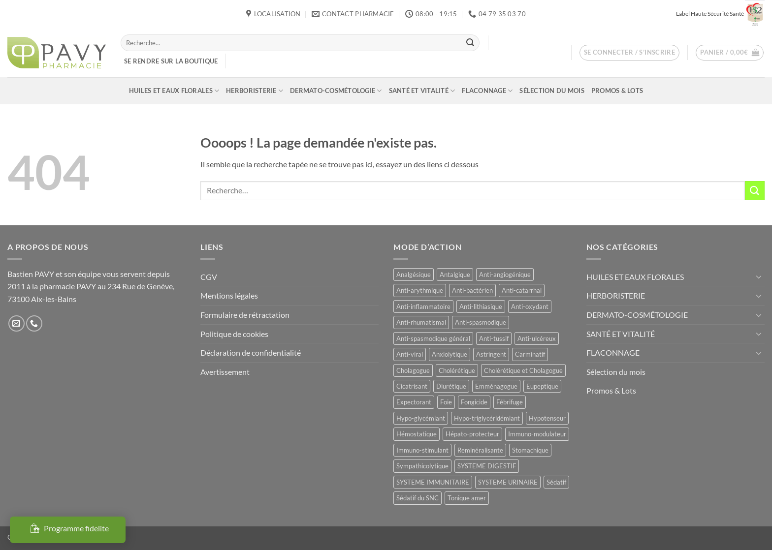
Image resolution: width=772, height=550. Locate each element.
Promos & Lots (617, 90)
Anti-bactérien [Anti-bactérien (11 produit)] (472, 290)
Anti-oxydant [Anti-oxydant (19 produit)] (529, 306)
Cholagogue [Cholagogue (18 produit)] (413, 370)
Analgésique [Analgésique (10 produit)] (413, 274)
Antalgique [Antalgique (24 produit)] (455, 274)
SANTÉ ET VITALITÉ (422, 90)
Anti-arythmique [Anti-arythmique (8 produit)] (419, 290)
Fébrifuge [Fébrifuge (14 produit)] (509, 402)
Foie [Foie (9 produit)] (446, 402)
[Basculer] (759, 276)
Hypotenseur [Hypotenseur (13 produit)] (547, 418)
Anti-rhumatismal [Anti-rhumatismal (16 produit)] (421, 322)
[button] (629, 53)
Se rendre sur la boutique (171, 61)
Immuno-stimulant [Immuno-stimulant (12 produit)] (422, 450)
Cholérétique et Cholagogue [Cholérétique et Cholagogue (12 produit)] (523, 370)
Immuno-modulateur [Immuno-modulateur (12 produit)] (537, 434)
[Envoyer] (470, 42)
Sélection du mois (551, 90)
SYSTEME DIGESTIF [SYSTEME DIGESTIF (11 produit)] (486, 466)
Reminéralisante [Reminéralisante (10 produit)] (480, 450)
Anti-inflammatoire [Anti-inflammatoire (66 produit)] (423, 306)
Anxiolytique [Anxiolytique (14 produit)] (449, 354)
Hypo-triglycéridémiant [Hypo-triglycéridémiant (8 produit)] (487, 418)
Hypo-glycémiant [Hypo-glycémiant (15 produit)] (420, 418)
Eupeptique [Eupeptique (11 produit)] (542, 386)
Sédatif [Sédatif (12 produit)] (556, 482)
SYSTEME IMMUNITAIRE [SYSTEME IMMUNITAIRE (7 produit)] (432, 482)
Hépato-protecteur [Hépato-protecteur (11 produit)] (472, 434)
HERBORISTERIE (254, 90)
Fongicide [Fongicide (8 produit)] (474, 402)
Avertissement (225, 371)
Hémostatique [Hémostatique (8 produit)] (416, 434)
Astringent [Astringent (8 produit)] (491, 354)
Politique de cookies (234, 333)
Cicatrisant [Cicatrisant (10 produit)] (411, 386)
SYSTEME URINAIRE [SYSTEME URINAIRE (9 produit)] (508, 482)
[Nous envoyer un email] (16, 323)
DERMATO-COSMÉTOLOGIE (336, 90)
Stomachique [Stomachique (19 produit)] (530, 450)
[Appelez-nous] (34, 323)
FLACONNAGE (487, 90)
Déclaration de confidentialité (250, 352)
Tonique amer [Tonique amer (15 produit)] (467, 498)
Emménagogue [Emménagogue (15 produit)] (496, 386)
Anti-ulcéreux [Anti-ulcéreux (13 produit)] (536, 338)
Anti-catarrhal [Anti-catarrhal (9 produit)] (522, 290)
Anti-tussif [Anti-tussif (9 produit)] (494, 338)
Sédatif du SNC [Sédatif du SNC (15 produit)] (417, 498)
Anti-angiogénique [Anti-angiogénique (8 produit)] (505, 274)
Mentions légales (229, 295)
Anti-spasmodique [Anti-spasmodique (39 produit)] (480, 322)
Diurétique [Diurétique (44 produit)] (451, 386)
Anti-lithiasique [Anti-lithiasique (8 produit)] (480, 306)
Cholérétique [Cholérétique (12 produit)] (457, 370)
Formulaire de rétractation (245, 314)
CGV (208, 276)
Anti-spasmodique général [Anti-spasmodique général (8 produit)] (433, 338)
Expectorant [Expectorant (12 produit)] (413, 402)
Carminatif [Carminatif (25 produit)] (530, 354)
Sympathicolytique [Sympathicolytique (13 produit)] (422, 466)
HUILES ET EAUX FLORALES (174, 90)
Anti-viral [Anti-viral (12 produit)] (409, 354)
